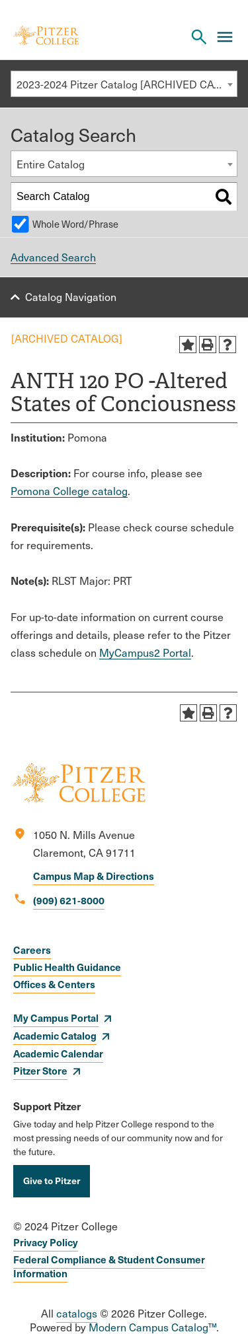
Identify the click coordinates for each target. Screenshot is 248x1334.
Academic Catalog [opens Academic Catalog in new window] (55, 1035)
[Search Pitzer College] (199, 37)
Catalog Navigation (70, 297)
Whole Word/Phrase (75, 223)
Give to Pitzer (51, 1180)
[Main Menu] (225, 37)
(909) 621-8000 (68, 900)
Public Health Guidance (67, 967)
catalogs (76, 1313)
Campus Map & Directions (93, 876)
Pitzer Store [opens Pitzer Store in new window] (40, 1070)
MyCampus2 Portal (145, 652)
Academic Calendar (58, 1053)
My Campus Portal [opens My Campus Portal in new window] (56, 1017)
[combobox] (124, 84)
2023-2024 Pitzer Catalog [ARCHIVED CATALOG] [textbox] (127, 84)
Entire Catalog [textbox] (51, 164)
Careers (32, 949)
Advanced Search (53, 257)
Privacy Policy (45, 1242)
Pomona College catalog (69, 491)
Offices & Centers (54, 984)
